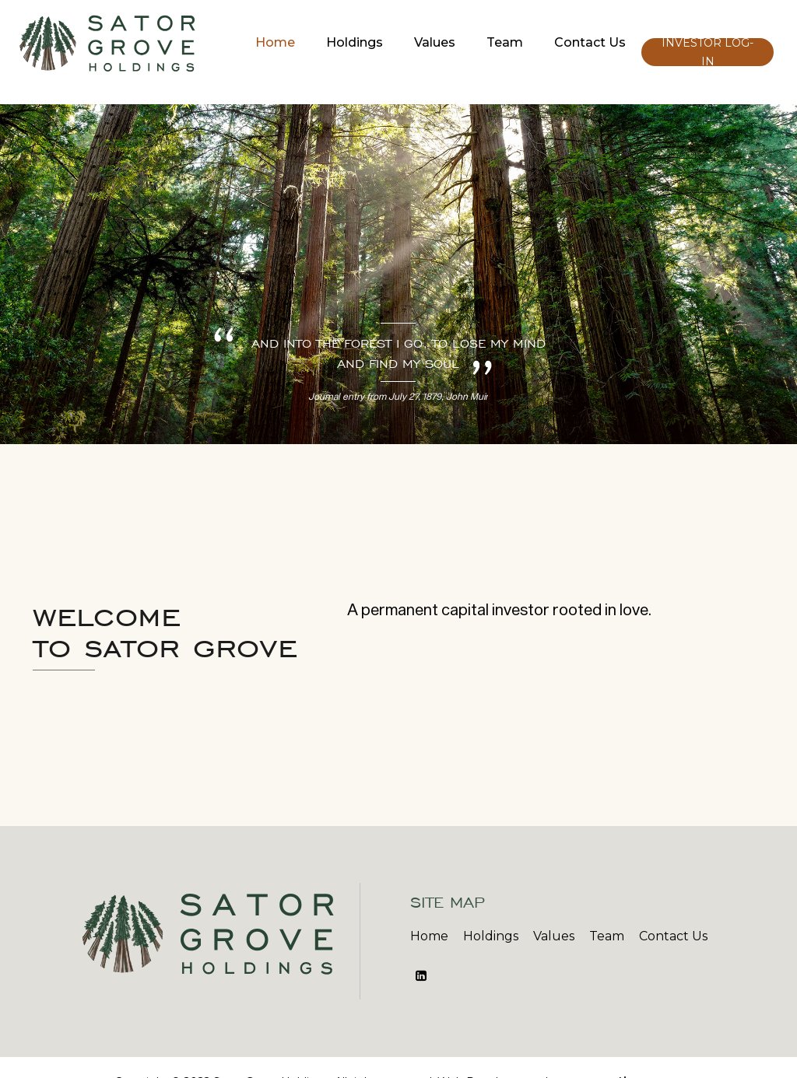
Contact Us (590, 42)
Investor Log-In (707, 52)
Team (504, 42)
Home (275, 42)
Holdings (354, 42)
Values (434, 42)
